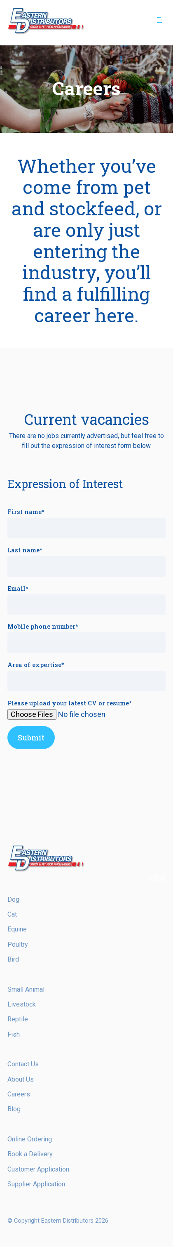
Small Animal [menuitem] (25, 989)
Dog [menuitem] (13, 899)
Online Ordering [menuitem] (29, 1139)
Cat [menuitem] (12, 914)
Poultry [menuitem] (17, 944)
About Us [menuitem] (20, 1079)
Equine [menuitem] (17, 929)
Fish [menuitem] (13, 1034)
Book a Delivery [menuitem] (30, 1154)
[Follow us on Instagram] (153, 880)
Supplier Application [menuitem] (36, 1184)
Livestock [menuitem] (21, 1004)
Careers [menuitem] (18, 1094)
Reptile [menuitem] (17, 1019)
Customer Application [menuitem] (38, 1169)
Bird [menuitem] (13, 959)
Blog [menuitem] (14, 1109)
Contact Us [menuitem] (23, 1064)
